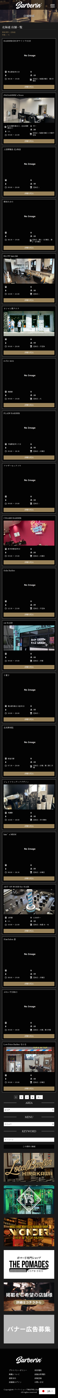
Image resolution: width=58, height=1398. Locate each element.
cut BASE (8, 623)
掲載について (14, 1374)
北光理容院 (8, 728)
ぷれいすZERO (10, 992)
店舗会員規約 (39, 1374)
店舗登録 (38, 1378)
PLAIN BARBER (12, 413)
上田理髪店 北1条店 (12, 149)
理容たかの (8, 202)
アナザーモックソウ (12, 466)
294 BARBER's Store (14, 95)
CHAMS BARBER (13, 518)
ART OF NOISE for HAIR (16, 887)
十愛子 (6, 675)
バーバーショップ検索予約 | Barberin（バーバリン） (34, 1389)
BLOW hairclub (11, 256)
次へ (39, 1097)
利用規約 (38, 1370)
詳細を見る (29, 87)
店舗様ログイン (15, 1382)
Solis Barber (9, 571)
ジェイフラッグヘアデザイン (16, 782)
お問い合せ (38, 1382)
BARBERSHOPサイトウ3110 (17, 41)
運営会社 (12, 1378)
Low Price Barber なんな (15, 1044)
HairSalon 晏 (10, 939)
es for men (9, 361)
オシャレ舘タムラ (11, 308)
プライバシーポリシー (18, 1370)
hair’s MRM (10, 834)
